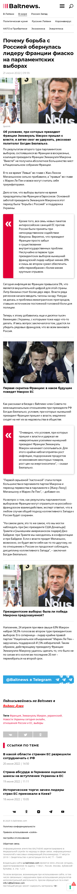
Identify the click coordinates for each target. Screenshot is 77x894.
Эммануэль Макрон (34, 716)
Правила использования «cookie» (20, 832)
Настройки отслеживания (16, 838)
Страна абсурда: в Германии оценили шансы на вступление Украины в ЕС (34, 774)
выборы (38, 723)
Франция (15, 716)
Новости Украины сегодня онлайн (24, 719)
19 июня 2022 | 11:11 (16, 781)
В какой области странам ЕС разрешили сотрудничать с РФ (37, 756)
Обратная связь (11, 843)
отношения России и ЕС (17, 723)
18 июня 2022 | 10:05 (16, 799)
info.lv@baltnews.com (14, 883)
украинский (54, 716)
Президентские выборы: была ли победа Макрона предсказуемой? (35, 613)
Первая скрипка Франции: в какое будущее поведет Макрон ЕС (37, 390)
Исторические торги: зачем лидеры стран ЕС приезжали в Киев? (33, 792)
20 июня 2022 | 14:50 (16, 764)
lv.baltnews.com (31, 863)
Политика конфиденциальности (19, 826)
